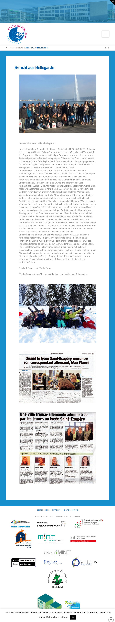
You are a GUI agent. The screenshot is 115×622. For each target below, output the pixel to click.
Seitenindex (43, 510)
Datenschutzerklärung (57, 617)
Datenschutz (71, 510)
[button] (105, 34)
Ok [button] (73, 617)
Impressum (57, 510)
